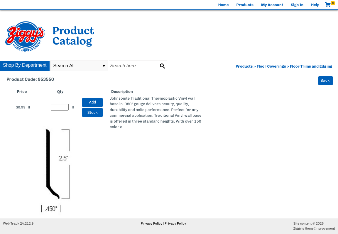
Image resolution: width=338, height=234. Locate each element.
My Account (272, 5)
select (104, 66)
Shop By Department (25, 65)
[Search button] (162, 66)
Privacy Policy (151, 223)
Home (223, 5)
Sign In (297, 5)
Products (245, 5)
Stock (92, 112)
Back (325, 80)
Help (315, 5)
